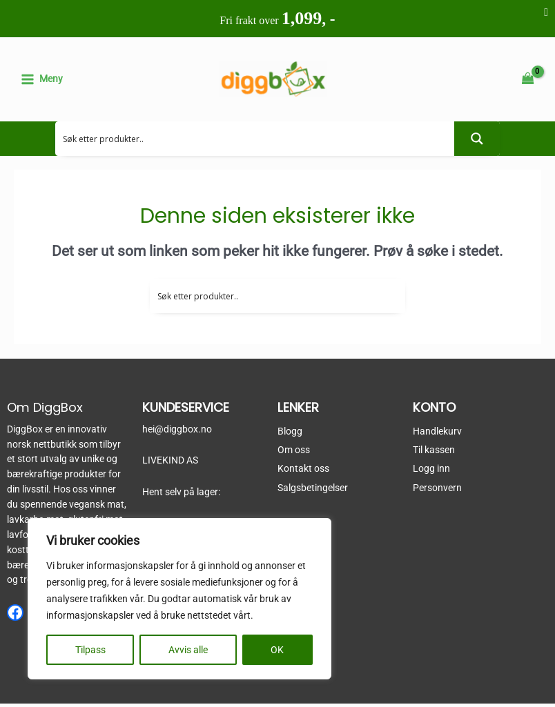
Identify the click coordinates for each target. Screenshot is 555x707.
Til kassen (434, 453)
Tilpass (90, 649)
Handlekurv (437, 433)
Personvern (437, 490)
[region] (179, 598)
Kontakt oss (303, 471)
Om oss (294, 453)
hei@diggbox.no (177, 431)
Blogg (290, 433)
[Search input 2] (255, 141)
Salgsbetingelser (313, 490)
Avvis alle (188, 649)
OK (277, 649)
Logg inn (431, 471)
